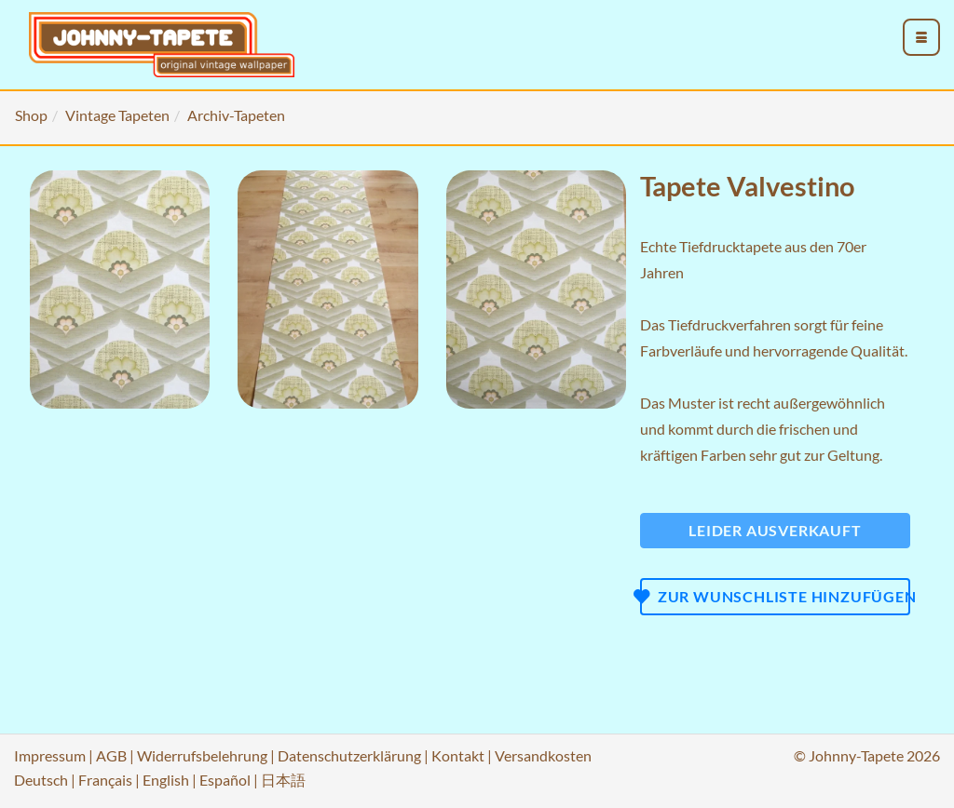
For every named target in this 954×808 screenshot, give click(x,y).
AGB (111, 755)
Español (225, 779)
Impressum (50, 755)
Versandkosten (543, 755)
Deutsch (41, 779)
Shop (31, 115)
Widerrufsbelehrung (202, 755)
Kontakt (457, 755)
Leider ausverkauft (774, 530)
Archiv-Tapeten (236, 115)
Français (105, 779)
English (166, 779)
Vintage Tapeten (117, 115)
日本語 (283, 779)
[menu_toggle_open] (921, 37)
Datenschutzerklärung (349, 755)
